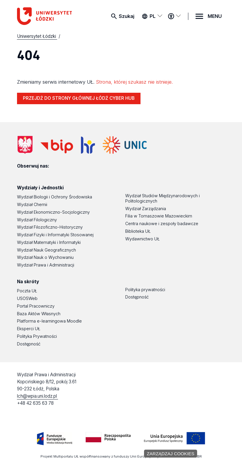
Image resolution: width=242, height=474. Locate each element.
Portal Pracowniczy (36, 305)
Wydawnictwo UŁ (142, 238)
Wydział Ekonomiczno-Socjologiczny (53, 212)
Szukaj (126, 16)
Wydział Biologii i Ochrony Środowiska (54, 196)
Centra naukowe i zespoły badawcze (161, 223)
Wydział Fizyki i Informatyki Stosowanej (55, 234)
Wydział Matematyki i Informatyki (49, 242)
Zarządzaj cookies (170, 453)
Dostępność (28, 343)
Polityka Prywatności (37, 336)
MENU (215, 16)
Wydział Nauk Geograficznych (46, 249)
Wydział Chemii (32, 204)
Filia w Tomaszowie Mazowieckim (158, 215)
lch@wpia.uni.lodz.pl (37, 396)
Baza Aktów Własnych (38, 313)
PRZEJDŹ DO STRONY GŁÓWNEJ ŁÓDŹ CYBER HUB (79, 98)
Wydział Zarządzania (145, 208)
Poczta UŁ (27, 290)
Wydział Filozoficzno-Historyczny (50, 227)
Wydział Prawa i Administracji (45, 264)
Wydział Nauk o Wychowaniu (45, 257)
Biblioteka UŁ (137, 231)
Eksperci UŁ (28, 328)
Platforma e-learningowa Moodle (49, 320)
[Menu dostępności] (174, 16)
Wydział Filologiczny (37, 219)
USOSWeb (27, 298)
